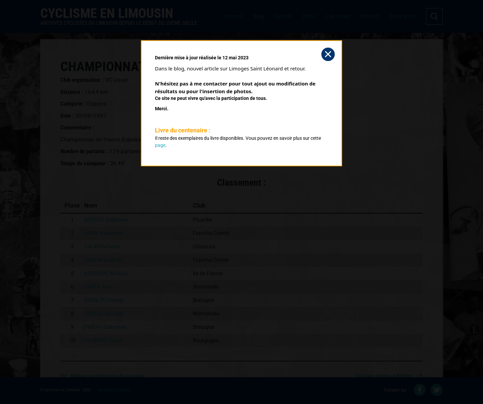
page (160, 145)
